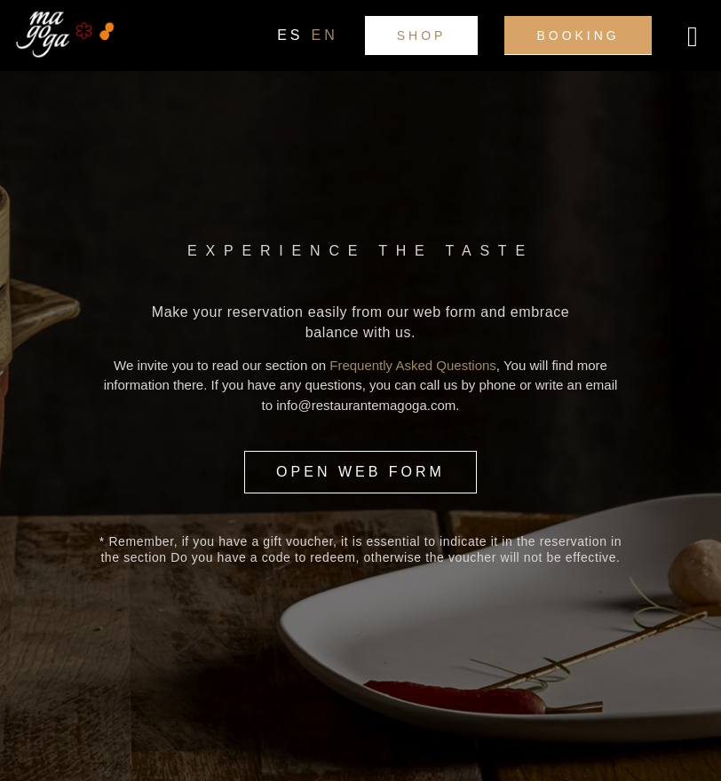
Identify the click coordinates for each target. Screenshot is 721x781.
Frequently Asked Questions (412, 365)
